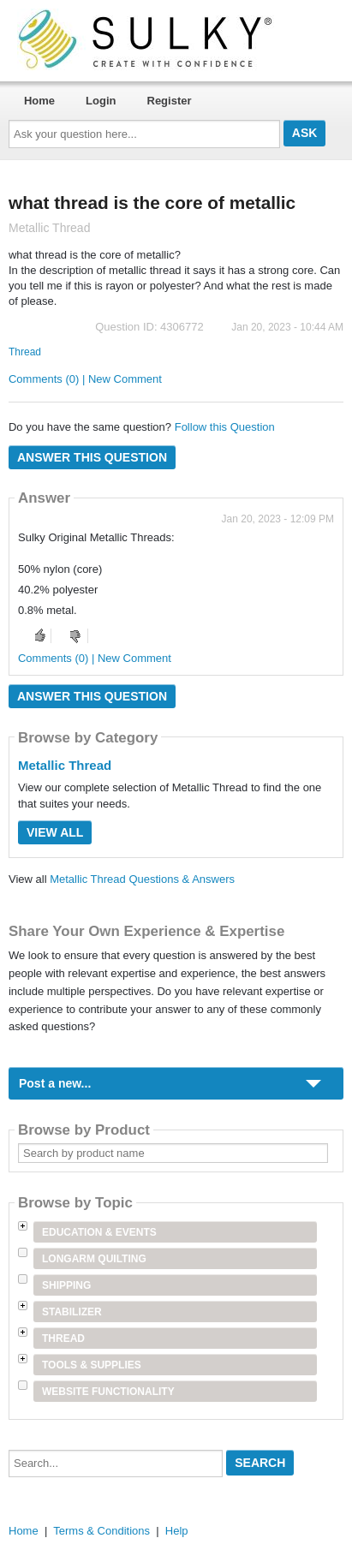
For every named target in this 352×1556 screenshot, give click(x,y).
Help (176, 1530)
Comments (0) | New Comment (85, 379)
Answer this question (92, 457)
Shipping (66, 1285)
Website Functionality (108, 1392)
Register (169, 100)
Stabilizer (72, 1312)
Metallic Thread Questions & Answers (142, 879)
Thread (25, 352)
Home (39, 100)
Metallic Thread (64, 765)
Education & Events (99, 1232)
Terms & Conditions (101, 1530)
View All (55, 832)
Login (101, 100)
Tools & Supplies (91, 1365)
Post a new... (55, 1083)
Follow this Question (225, 426)
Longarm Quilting (94, 1259)
